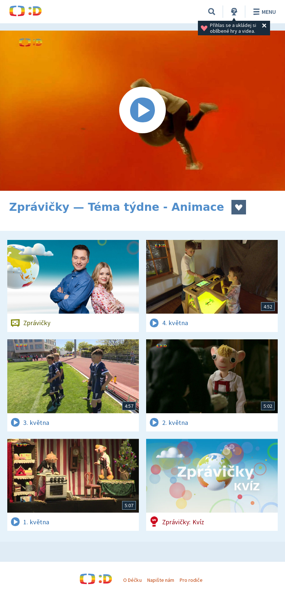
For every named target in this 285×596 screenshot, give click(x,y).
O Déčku (132, 580)
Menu (263, 11)
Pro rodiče (191, 580)
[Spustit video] (142, 111)
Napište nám (160, 580)
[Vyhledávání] (212, 11)
